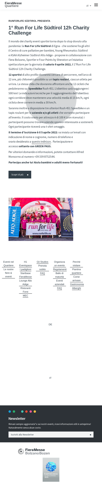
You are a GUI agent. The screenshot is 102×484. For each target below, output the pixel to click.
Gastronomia (77, 284)
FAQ (42, 273)
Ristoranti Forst (25, 290)
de (50, 324)
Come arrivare (76, 279)
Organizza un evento (59, 264)
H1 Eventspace (25, 264)
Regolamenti (60, 269)
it (87, 6)
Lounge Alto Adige (25, 282)
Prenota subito (42, 267)
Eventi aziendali (59, 282)
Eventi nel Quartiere (8, 264)
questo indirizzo (41, 141)
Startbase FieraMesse (25, 275)
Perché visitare (76, 264)
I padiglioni (25, 269)
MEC (25, 295)
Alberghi (76, 288)
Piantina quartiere (76, 271)
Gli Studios (42, 262)
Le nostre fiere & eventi (8, 273)
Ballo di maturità (59, 275)
